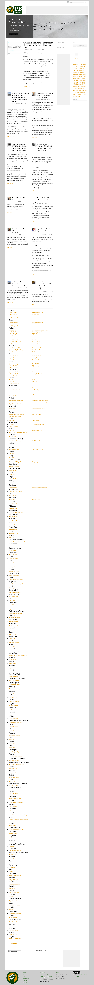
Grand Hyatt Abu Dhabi (14, 884)
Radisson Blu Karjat (13, 478)
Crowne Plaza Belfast (14, 777)
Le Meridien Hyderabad (14, 617)
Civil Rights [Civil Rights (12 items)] (76, 66)
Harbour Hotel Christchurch (15, 613)
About (14, 2)
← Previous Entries (12, 943)
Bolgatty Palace (12, 357)
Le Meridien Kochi (36, 356)
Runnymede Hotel (13, 773)
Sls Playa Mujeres (36, 414)
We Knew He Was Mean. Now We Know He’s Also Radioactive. (44, 95)
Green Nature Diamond (14, 714)
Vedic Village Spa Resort (38, 332)
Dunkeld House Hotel (14, 504)
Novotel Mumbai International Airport (18, 396)
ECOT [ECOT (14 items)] (82, 68)
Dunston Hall (12, 546)
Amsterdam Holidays (14, 930)
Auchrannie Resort (13, 647)
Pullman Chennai (13, 382)
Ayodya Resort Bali (13, 676)
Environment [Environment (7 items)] (82, 70)
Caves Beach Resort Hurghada (16, 583)
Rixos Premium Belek (37, 322)
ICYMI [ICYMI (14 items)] (84, 76)
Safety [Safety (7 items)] (78, 86)
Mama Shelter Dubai (37, 341)
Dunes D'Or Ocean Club (14, 905)
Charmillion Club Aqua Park (15, 462)
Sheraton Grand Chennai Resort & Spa (18, 655)
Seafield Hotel (12, 420)
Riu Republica (12, 388)
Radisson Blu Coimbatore (15, 913)
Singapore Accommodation (15, 938)
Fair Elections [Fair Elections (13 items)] (76, 72)
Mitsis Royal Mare (36, 441)
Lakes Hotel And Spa (14, 785)
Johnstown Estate (13, 525)
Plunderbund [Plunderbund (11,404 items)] (79, 82)
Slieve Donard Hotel (13, 922)
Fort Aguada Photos (13, 810)
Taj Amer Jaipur (36, 366)
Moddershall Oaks (13, 516)
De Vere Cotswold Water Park (16, 512)
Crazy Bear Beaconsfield (15, 592)
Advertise (29, 2)
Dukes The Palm (36, 340)
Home (9, 2)
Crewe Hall (11, 562)
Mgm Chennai (12, 380)
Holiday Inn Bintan (13, 558)
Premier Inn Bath (13, 495)
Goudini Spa (12, 638)
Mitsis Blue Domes (13, 533)
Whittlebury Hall (13, 508)
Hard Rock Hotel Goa (14, 672)
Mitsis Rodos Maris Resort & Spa (40, 400)
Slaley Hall (11, 457)
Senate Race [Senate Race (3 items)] (82, 86)
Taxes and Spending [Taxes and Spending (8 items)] (77, 94)
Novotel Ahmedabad (13, 426)
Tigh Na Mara (12, 781)
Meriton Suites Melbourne (15, 798)
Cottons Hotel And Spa (14, 651)
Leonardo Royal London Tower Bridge (18, 815)
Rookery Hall (12, 888)
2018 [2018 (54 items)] (74, 64)
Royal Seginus (35, 314)
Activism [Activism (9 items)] (80, 64)
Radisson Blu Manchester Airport (17, 722)
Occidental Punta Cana (37, 388)
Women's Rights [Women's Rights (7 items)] (76, 96)
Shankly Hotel (12, 408)
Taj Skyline (11, 424)
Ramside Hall (12, 474)
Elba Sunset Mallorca (14, 760)
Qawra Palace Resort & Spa (15, 491)
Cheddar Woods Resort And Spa (16, 926)
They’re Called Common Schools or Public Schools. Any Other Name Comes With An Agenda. (20, 97)
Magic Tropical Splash (14, 900)
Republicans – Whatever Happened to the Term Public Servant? (44, 231)
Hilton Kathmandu (13, 604)
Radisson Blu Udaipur (14, 794)
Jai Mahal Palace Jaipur (37, 364)
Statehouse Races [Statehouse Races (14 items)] (77, 90)
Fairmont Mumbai (13, 394)
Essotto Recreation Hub (14, 348)
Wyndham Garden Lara (37, 312)
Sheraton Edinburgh (13, 833)
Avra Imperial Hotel (13, 710)
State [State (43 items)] (74, 88)
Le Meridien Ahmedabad (38, 424)
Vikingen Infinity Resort (14, 880)
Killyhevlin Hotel (13, 867)
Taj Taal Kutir (35, 334)
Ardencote (11, 896)
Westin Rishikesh (13, 487)
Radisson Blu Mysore (14, 449)
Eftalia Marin (35, 445)
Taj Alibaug (11, 483)
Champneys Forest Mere (14, 693)
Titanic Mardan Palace (37, 316)
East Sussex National (14, 642)
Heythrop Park (12, 550)
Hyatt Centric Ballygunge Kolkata (40, 330)
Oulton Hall (11, 846)
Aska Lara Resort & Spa (14, 318)
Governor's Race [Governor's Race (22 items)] (77, 74)
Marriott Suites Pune (37, 430)
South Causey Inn (13, 789)
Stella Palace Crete (13, 596)
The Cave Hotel (12, 436)
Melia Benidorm (36, 499)
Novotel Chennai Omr (14, 383)
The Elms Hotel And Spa (15, 688)
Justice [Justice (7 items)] (74, 78)
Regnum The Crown (13, 322)
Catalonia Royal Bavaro (38, 389)
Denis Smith (26, 49)
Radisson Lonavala (13, 726)
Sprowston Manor (13, 768)
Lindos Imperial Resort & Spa (16, 400)
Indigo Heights (12, 825)
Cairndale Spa (12, 909)
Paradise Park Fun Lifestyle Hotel (17, 541)
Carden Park (12, 453)
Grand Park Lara (13, 312)
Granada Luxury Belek (14, 324)
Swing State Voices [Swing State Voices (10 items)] (80, 92)
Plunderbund (76, 975)
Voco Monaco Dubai (13, 343)
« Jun (76, 58)
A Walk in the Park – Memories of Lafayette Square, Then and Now (38, 45)
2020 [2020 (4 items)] (77, 64)
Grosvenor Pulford (13, 697)
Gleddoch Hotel (12, 837)
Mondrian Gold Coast (14, 466)
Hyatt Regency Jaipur (14, 364)
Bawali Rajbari (12, 330)
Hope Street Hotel (36, 410)
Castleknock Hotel (13, 470)
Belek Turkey (35, 324)
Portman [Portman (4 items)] (83, 84)
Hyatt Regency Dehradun (15, 850)
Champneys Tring (13, 588)
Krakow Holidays (13, 934)
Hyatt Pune (11, 430)
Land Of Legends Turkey (15, 326)
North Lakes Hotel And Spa (15, 756)
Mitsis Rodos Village (14, 402)
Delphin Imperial (13, 314)
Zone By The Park (13, 332)
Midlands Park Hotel (14, 621)
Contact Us (21, 2)
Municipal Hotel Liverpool (38, 408)
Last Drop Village (13, 634)
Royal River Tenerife (14, 680)
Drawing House (12, 863)
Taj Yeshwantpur (36, 351)
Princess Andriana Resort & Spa (39, 402)
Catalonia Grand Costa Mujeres (16, 414)
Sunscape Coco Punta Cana (15, 389)
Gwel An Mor (12, 859)
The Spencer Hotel (13, 917)
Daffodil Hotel (12, 842)
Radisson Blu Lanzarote (14, 684)
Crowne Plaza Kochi (13, 359)
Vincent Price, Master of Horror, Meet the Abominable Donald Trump (42, 200)
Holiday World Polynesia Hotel (16, 802)
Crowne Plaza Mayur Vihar (15, 375)
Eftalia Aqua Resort (13, 445)
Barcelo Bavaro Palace (14, 701)
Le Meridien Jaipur (13, 367)
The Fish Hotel (12, 854)
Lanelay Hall (12, 743)
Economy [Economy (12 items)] (78, 68)
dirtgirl (24, 201)
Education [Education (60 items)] (76, 70)
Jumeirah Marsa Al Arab (14, 340)
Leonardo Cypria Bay (14, 752)
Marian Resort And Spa (14, 735)
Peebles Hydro (12, 663)
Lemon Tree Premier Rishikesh (39, 487)
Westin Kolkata (12, 335)
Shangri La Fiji (12, 739)
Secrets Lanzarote (13, 529)
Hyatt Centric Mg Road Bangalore (17, 350)
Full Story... (26, 86)
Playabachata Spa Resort (14, 625)
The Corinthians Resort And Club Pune (18, 432)
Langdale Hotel (12, 659)
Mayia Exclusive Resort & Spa (16, 404)
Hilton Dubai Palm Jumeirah (15, 341)
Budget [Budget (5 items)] (84, 64)
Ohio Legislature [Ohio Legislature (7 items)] (82, 80)
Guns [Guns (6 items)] (77, 76)
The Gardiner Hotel (13, 630)
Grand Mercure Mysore (37, 449)
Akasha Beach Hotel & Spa (15, 441)
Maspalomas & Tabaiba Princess (16, 764)
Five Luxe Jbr (35, 343)
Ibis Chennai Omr (36, 380)
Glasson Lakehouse (13, 718)
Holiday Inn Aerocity (37, 373)
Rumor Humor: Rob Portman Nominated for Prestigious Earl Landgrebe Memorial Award (44, 286)
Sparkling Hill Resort (14, 571)
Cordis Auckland (13, 520)
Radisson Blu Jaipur (13, 366)
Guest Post (25, 287)
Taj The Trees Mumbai (37, 394)
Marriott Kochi (35, 359)
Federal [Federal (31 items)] (82, 72)
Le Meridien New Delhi (14, 373)
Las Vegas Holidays (13, 567)
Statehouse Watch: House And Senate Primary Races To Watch (20, 284)
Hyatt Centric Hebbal (37, 350)
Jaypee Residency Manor (15, 875)
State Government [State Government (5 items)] (80, 88)
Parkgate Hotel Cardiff (14, 892)
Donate (35, 2)
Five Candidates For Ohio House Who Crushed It (19, 231)
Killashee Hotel (12, 731)
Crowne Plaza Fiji (13, 747)
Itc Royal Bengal (13, 334)
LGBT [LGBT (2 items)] (80, 78)
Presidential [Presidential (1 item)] (75, 86)
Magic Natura (12, 499)
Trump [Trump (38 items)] (84, 94)
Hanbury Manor (12, 600)
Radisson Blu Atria (36, 348)
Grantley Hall (12, 871)
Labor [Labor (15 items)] (77, 78)
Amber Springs (35, 420)
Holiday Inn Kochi (36, 357)
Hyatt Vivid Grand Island (15, 416)
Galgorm (11, 667)
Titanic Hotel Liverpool (14, 410)
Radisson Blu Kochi (13, 356)
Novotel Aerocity (36, 372)
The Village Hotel (13, 554)
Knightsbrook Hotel (13, 609)
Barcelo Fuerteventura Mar (15, 575)
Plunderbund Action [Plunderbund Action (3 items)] (77, 84)
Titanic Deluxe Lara (13, 316)
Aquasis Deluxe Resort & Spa (16, 579)
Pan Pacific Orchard (13, 705)
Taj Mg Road (12, 351)
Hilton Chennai (35, 382)
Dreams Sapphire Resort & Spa (16, 829)
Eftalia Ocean (12, 537)
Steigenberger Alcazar (37, 462)
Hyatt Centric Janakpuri (14, 372)
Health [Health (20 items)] (80, 76)
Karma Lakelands (13, 806)
